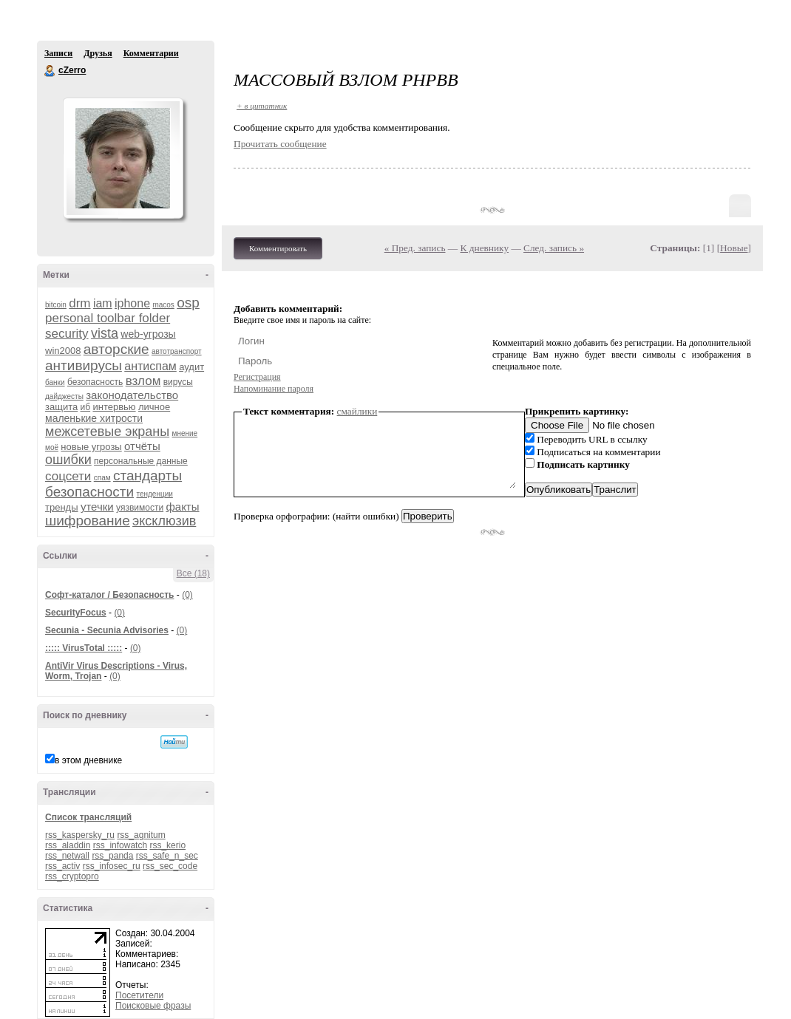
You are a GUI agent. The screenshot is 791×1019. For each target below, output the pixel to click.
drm (79, 303)
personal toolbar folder (107, 318)
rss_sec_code (170, 866)
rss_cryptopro (72, 876)
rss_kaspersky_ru (80, 835)
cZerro (50, 71)
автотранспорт (177, 351)
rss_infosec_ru (111, 866)
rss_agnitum (141, 835)
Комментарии (151, 53)
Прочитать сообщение (280, 143)
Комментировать (278, 248)
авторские (116, 349)
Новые (733, 247)
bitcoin (56, 305)
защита (61, 406)
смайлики (357, 411)
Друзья (98, 53)
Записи (58, 53)
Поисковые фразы (153, 1006)
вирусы (178, 382)
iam (102, 303)
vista (104, 333)
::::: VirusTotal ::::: (83, 648)
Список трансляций (88, 817)
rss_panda (112, 856)
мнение (185, 433)
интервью (113, 406)
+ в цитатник (262, 105)
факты (182, 506)
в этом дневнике (88, 760)
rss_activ (62, 866)
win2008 (63, 350)
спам (102, 478)
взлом (143, 381)
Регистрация (257, 377)
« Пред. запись (415, 247)
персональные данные (141, 461)
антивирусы (83, 365)
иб (86, 407)
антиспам (150, 366)
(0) (187, 595)
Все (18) (193, 573)
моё (51, 447)
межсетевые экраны (107, 431)
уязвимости (139, 507)
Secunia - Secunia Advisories (107, 630)
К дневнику (485, 247)
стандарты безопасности (113, 484)
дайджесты (64, 396)
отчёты (142, 446)
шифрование (87, 520)
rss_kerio (167, 845)
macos (163, 305)
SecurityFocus (75, 612)
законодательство (132, 395)
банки (55, 382)
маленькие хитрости (94, 418)
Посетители (139, 995)
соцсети (68, 476)
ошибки (68, 459)
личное (154, 406)
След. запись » (553, 247)
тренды (61, 507)
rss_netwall (67, 856)
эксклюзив (164, 521)
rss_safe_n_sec (167, 856)
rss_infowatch (120, 845)
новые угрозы (91, 446)
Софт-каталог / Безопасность (109, 595)
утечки (97, 506)
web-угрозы (147, 334)
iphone (132, 303)
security (67, 334)
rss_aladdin (67, 845)
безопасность (95, 382)
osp (188, 302)
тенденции (154, 494)
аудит (191, 366)
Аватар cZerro (122, 158)
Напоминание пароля (273, 389)
